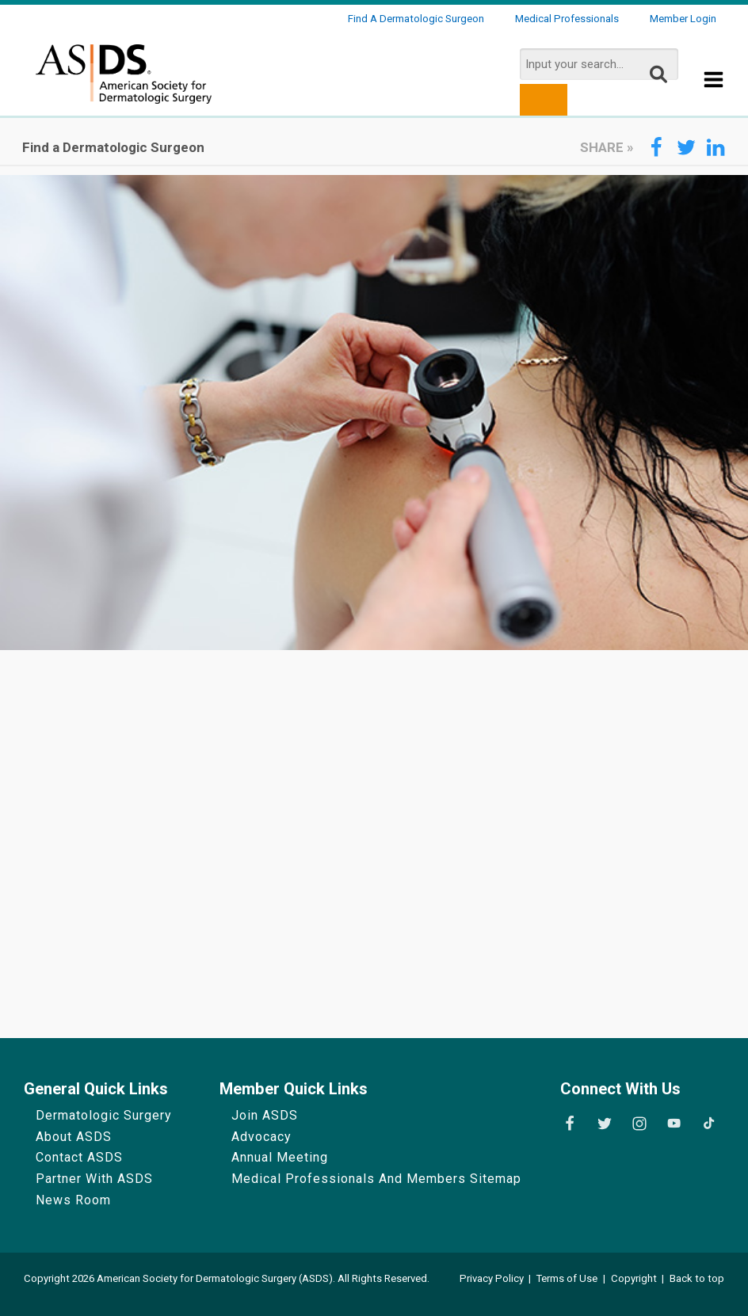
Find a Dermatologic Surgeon (416, 19)
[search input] (599, 64)
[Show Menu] (714, 81)
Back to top (697, 1278)
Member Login (683, 19)
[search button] (543, 100)
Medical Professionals (567, 19)
